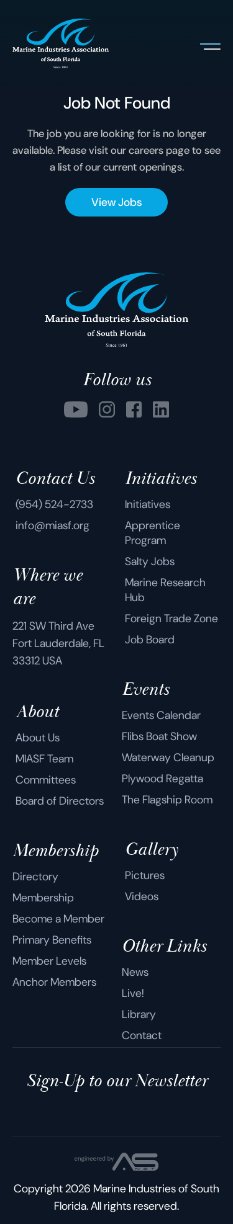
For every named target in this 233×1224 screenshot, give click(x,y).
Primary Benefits (51, 939)
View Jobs (116, 202)
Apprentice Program (152, 533)
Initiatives (147, 504)
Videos (141, 896)
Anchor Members (54, 982)
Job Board (150, 639)
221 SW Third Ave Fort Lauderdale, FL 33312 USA (58, 643)
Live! (133, 993)
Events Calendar (161, 715)
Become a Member (58, 918)
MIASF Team (44, 758)
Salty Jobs (150, 561)
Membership (43, 897)
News (135, 972)
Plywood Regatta (162, 778)
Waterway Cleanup (168, 757)
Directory (35, 876)
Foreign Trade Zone (171, 618)
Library (139, 1014)
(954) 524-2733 (54, 504)
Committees (46, 779)
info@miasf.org (52, 525)
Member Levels (49, 961)
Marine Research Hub (165, 590)
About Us (38, 737)
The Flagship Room (167, 799)
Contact (142, 1035)
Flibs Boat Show (159, 736)
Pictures (145, 875)
